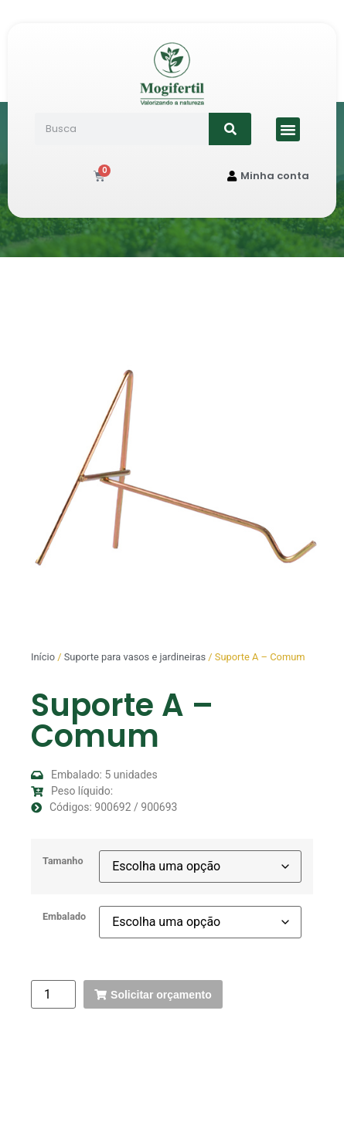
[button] (288, 129)
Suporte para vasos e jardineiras (135, 657)
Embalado (64, 917)
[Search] (230, 129)
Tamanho (63, 861)
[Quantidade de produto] (53, 994)
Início (43, 657)
